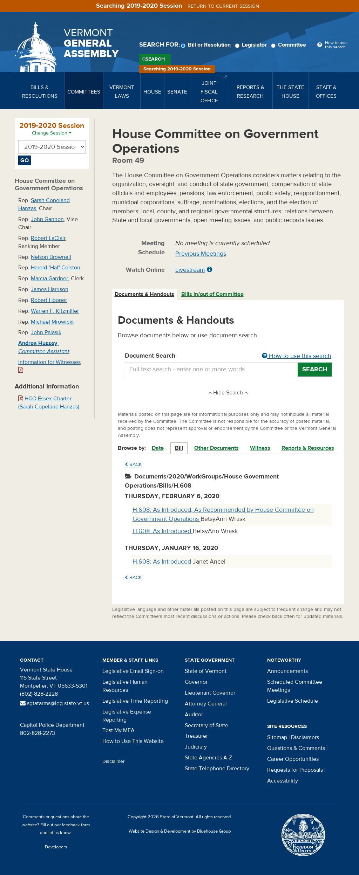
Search (155, 59)
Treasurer (196, 735)
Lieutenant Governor (210, 692)
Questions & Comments (296, 748)
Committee (289, 44)
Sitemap (277, 737)
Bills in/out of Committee (212, 294)
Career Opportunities (293, 759)
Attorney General (206, 703)
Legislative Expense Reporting (126, 715)
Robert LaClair (48, 238)
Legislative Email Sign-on (133, 671)
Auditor (194, 714)
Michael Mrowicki (52, 321)
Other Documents (216, 448)
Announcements (287, 671)
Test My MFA (118, 730)
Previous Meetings (200, 254)
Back (133, 464)
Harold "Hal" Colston (55, 267)
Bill (179, 448)
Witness (260, 448)
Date (158, 448)
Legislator (252, 44)
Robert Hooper (49, 300)
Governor (196, 681)
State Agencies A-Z (208, 757)
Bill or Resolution (207, 44)
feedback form (76, 825)
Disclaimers (305, 737)
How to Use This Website (133, 741)
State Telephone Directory (217, 768)
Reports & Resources (308, 448)
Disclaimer (113, 761)
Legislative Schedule (292, 700)
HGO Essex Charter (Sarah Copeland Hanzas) (48, 402)
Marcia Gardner (49, 278)
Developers (56, 847)
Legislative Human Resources (125, 686)
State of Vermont (205, 671)
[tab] (144, 294)
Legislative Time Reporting (135, 700)
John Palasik (46, 332)
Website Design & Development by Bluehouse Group (180, 831)
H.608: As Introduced (163, 531)
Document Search (228, 356)
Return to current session (223, 6)
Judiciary (196, 746)
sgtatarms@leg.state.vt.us (54, 703)
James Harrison (49, 289)
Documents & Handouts (144, 294)
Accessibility (282, 780)
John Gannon (47, 219)
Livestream (190, 270)
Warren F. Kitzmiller (55, 311)
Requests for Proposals (295, 769)
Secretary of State (206, 725)
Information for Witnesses (49, 366)
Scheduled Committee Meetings (294, 686)
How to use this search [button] (296, 356)
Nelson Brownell (51, 257)
